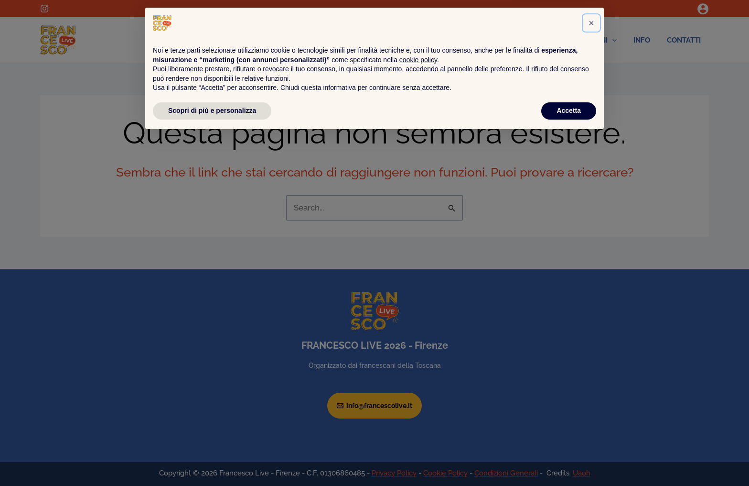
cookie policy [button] (418, 409)
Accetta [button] (568, 460)
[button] (591, 372)
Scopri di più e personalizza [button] (212, 460)
